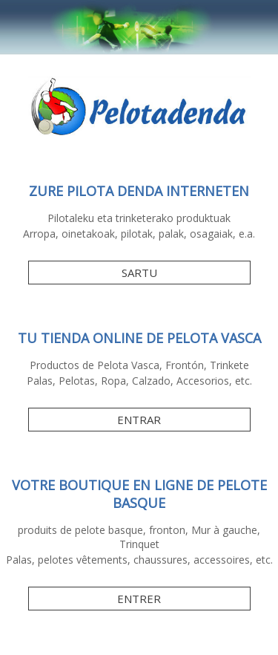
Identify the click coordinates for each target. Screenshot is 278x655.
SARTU (139, 272)
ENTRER (139, 598)
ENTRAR (139, 419)
